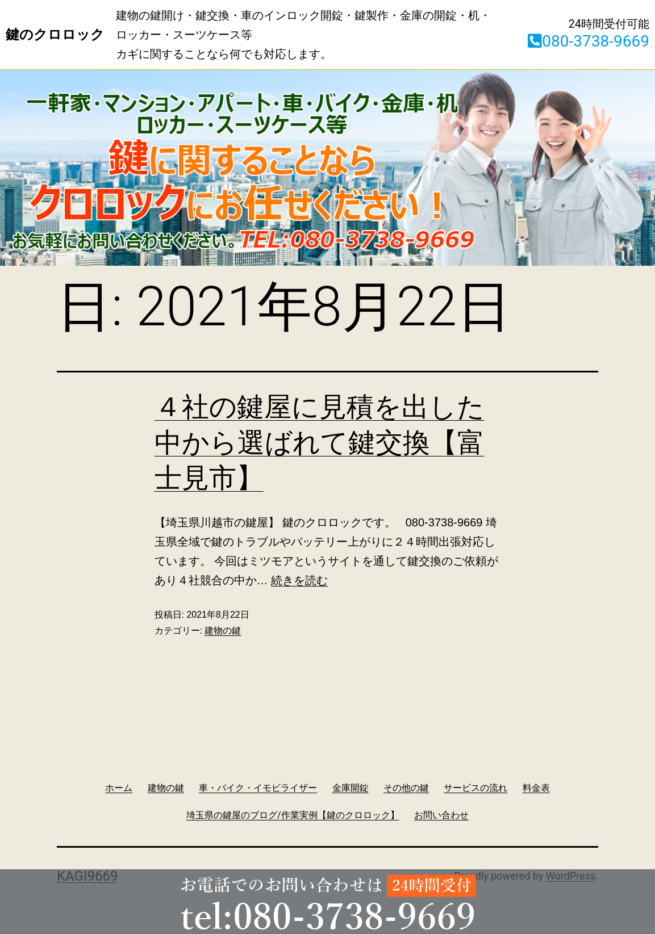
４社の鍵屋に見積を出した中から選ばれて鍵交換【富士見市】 (320, 442)
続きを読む (299, 580)
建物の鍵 (223, 630)
